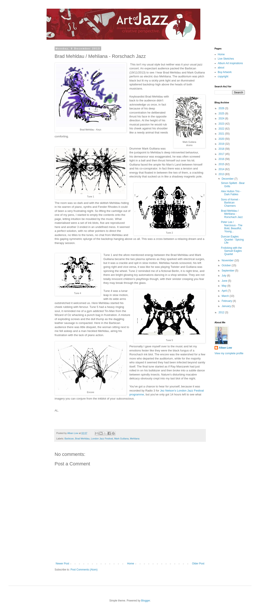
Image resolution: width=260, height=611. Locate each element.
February (227, 300)
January (227, 306)
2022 (222, 128)
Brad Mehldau (82, 438)
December (228, 178)
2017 (222, 154)
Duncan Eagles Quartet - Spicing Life (232, 239)
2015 (222, 164)
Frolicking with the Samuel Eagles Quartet (231, 251)
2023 (222, 123)
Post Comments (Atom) (84, 569)
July (224, 275)
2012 (222, 312)
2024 (222, 118)
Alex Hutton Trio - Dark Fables (231, 193)
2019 (222, 143)
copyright (223, 76)
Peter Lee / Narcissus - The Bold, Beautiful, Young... (231, 227)
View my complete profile (228, 353)
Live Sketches (226, 58)
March (226, 295)
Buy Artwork (225, 72)
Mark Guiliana (121, 438)
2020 (222, 138)
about (221, 67)
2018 (222, 148)
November (228, 260)
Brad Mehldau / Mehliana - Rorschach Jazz (232, 214)
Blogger (145, 600)
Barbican (69, 438)
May (224, 285)
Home (130, 563)
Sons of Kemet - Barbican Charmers (230, 202)
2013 (222, 174)
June (225, 280)
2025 (222, 113)
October (227, 265)
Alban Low (225, 347)
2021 (222, 133)
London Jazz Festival (102, 438)
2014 (222, 169)
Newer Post (62, 563)
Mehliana (135, 438)
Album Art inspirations (230, 63)
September (228, 270)
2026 (222, 108)
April (225, 290)
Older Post (198, 563)
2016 (222, 159)
